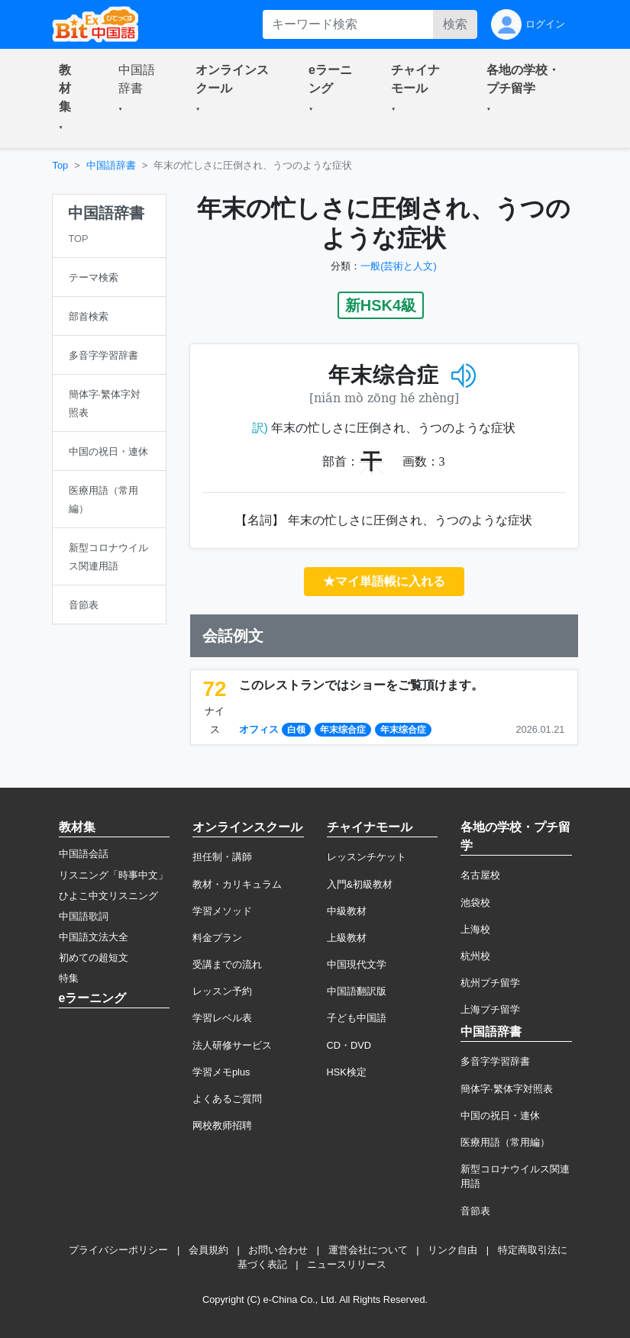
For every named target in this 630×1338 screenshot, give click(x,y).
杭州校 (475, 956)
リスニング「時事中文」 (113, 875)
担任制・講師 (222, 856)
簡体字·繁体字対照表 (506, 1089)
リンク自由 (452, 1250)
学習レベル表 (222, 1018)
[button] (70, 98)
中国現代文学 (356, 964)
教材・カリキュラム (237, 884)
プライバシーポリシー (118, 1250)
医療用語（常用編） (505, 1142)
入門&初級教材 (360, 884)
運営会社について (368, 1250)
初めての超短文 (93, 957)
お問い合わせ (278, 1250)
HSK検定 (347, 1072)
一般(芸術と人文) (398, 266)
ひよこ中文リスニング (108, 895)
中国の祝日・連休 (500, 1115)
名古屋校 (480, 875)
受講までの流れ (227, 964)
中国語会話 (83, 853)
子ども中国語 (356, 1018)
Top (61, 165)
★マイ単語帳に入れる (384, 581)
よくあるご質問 (227, 1098)
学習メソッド (222, 911)
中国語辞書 (111, 165)
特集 (69, 978)
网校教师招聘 (222, 1125)
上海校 (475, 929)
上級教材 (347, 937)
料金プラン (217, 937)
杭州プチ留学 (490, 982)
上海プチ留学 (490, 1009)
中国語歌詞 (83, 916)
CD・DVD (349, 1045)
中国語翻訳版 (356, 991)
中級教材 (347, 911)
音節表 (475, 1211)
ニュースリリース (346, 1264)
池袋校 (475, 902)
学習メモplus (221, 1072)
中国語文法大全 (93, 937)
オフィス (259, 729)
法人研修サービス (232, 1045)
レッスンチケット (366, 856)
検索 (455, 24)
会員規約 (208, 1250)
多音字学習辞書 (495, 1061)
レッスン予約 (222, 991)
